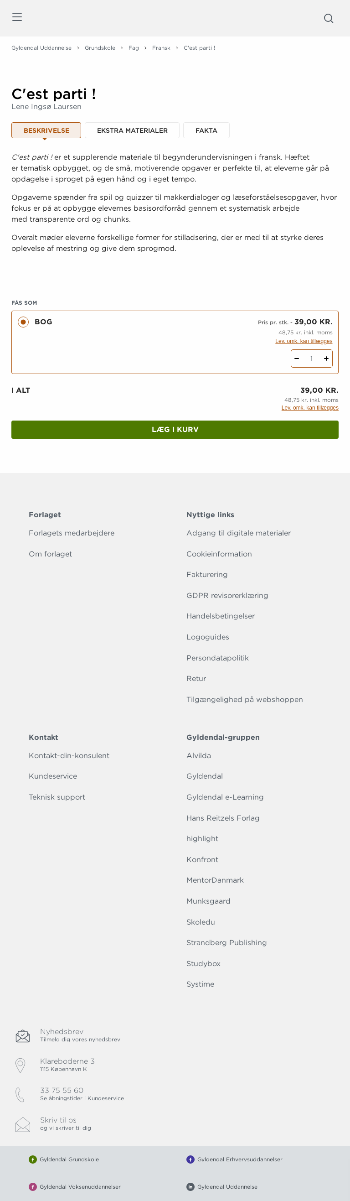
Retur (196, 678)
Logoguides (207, 637)
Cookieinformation (219, 554)
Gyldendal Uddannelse (41, 47)
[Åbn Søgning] (329, 18)
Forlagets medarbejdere (71, 533)
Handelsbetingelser (220, 616)
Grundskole (100, 47)
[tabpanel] (175, 214)
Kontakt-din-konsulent (69, 755)
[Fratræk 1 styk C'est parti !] (297, 358)
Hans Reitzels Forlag (223, 818)
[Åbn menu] (16, 18)
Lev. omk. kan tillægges (303, 341)
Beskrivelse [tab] (46, 130)
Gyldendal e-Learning (225, 797)
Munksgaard (208, 901)
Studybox (203, 963)
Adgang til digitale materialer (238, 533)
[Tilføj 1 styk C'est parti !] (326, 358)
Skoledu (200, 922)
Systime (200, 984)
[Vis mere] (175, 270)
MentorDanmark (215, 880)
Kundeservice (53, 776)
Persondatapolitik (217, 658)
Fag (134, 47)
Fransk (161, 47)
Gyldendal (204, 776)
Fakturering (207, 574)
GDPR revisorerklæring (227, 595)
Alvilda (198, 755)
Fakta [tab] (206, 130)
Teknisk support (57, 797)
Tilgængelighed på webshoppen (244, 699)
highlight (202, 838)
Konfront (202, 859)
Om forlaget (50, 554)
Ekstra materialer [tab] (132, 130)
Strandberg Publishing (226, 942)
